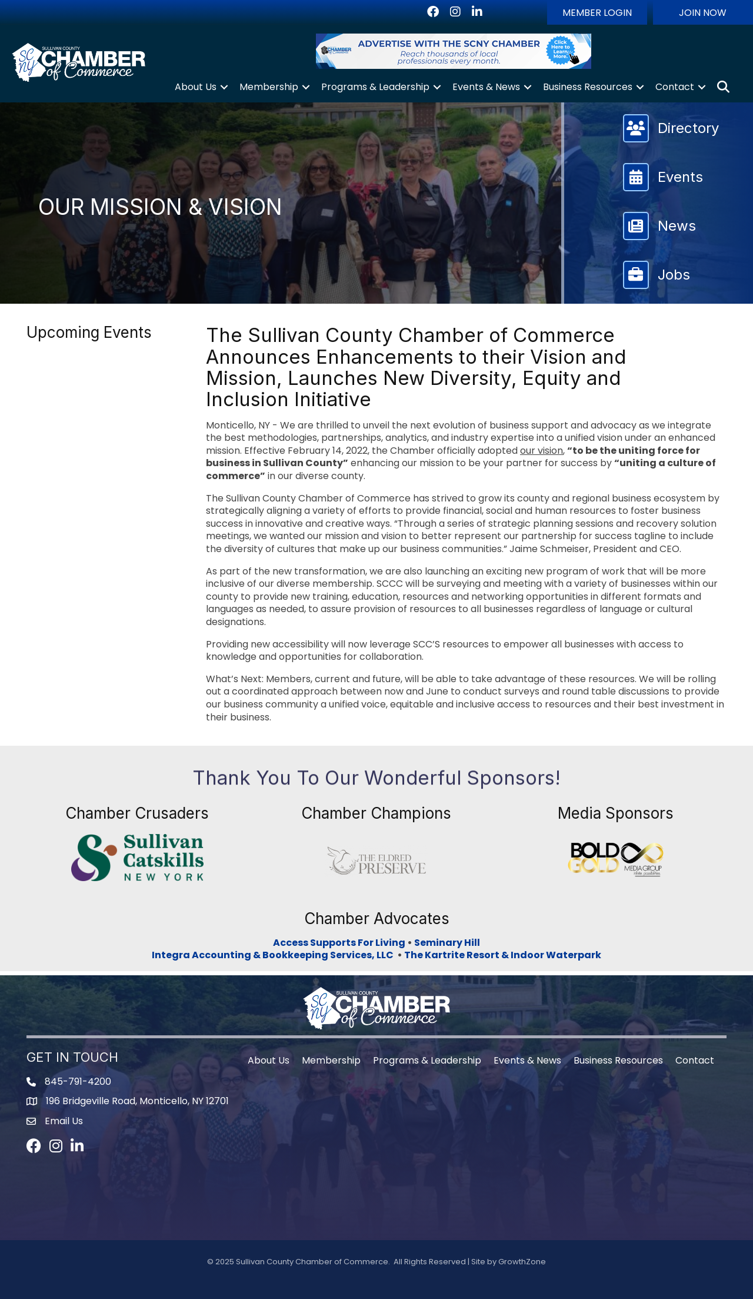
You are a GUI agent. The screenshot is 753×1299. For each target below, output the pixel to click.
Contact (674, 87)
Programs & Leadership (375, 87)
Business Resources (587, 87)
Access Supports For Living (339, 942)
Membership (268, 87)
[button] (597, 12)
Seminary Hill (447, 942)
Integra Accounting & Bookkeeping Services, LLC (274, 955)
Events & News (486, 87)
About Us (195, 87)
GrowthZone (522, 1261)
